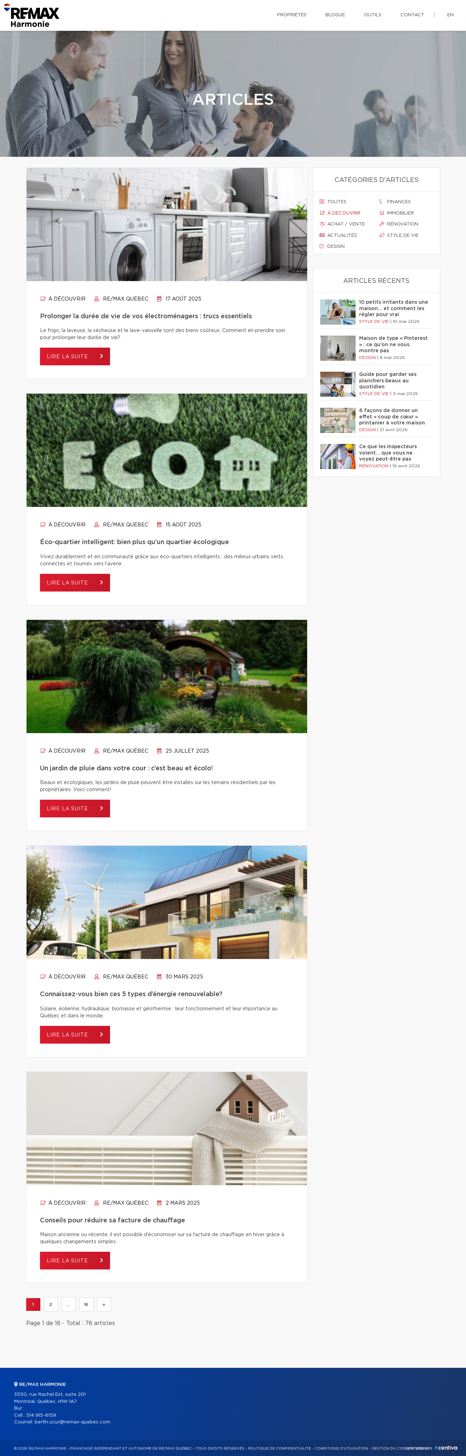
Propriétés (291, 15)
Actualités (338, 235)
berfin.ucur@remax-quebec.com (72, 1422)
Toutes (333, 201)
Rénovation (398, 224)
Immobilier (396, 213)
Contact (412, 15)
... (68, 1304)
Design (332, 246)
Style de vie (399, 235)
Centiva (446, 1447)
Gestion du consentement (401, 1448)
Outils (372, 15)
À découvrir (63, 299)
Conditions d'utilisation (341, 1448)
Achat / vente (342, 224)
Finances (395, 201)
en (450, 15)
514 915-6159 (41, 1415)
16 (86, 1304)
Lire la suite (68, 356)
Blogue (335, 15)
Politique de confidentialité (279, 1448)
